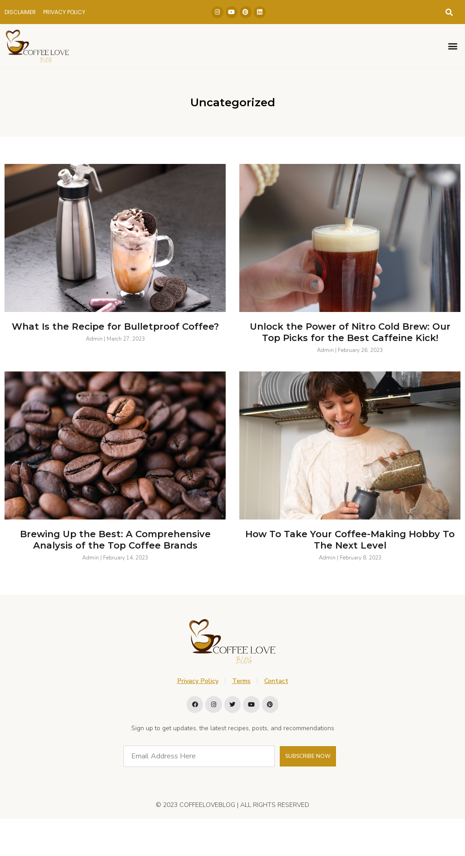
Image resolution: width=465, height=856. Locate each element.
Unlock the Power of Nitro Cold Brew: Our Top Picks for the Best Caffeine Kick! (350, 332)
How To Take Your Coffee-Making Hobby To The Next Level (350, 540)
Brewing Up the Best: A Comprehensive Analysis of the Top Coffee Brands (115, 540)
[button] (449, 12)
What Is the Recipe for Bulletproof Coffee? (115, 326)
